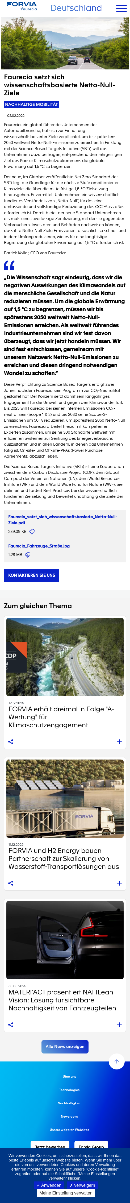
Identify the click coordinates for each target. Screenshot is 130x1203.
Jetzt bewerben (50, 1147)
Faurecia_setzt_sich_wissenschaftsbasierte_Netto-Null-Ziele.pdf (32, 532)
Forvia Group (91, 1147)
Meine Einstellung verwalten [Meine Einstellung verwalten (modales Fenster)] (65, 1193)
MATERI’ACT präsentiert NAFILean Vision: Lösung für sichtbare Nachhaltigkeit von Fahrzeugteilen (62, 1000)
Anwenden (49, 1185)
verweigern (82, 1185)
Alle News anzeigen (65, 1047)
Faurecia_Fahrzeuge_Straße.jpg (39, 546)
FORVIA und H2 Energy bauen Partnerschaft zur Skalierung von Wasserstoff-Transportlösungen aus (64, 859)
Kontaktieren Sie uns (31, 576)
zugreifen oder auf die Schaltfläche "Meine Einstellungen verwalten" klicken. (65, 1175)
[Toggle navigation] (121, 9)
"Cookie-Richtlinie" (102, 1169)
